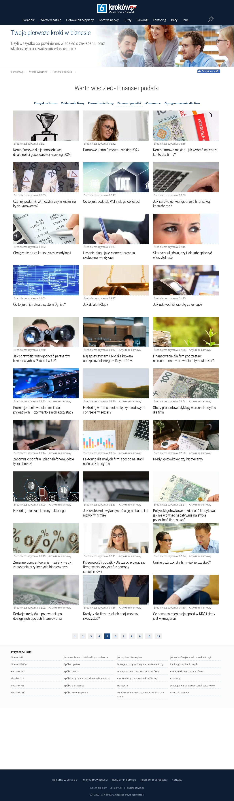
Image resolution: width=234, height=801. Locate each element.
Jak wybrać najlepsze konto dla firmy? (190, 720)
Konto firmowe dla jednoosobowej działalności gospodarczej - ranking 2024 (44, 158)
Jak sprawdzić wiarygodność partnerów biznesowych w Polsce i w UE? (43, 389)
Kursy (127, 20)
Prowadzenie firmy (101, 103)
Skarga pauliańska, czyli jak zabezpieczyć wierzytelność (184, 274)
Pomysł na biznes (45, 103)
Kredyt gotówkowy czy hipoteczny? (179, 503)
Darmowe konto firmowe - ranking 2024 (113, 156)
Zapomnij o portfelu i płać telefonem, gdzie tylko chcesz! (45, 505)
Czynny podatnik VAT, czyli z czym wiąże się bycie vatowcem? (46, 216)
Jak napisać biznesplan (129, 720)
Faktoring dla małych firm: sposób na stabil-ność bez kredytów (111, 505)
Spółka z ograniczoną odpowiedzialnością (87, 741)
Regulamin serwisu (124, 779)
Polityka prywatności (95, 779)
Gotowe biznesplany (80, 20)
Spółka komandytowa (76, 755)
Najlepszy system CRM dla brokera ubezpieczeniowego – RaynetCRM (109, 389)
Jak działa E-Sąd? (96, 329)
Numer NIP (17, 720)
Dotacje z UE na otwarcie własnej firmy (138, 734)
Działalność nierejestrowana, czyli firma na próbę (140, 757)
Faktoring (175, 741)
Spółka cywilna (72, 727)
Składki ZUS (17, 741)
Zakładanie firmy (72, 103)
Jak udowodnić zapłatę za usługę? (179, 329)
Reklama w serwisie (64, 779)
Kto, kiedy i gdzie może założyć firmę (137, 741)
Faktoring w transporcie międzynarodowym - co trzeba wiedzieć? (116, 447)
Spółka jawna (71, 734)
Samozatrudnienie (180, 755)
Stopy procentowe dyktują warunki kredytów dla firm (179, 447)
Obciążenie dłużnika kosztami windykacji (44, 271)
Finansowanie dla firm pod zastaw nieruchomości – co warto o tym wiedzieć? (185, 389)
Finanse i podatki (129, 103)
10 (148, 699)
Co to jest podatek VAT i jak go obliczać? (113, 214)
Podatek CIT (17, 755)
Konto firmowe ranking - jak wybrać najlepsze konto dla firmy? (180, 158)
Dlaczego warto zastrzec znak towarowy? (192, 748)
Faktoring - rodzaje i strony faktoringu (41, 561)
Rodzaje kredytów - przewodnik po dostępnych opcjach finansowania (39, 678)
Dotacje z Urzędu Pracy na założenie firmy (140, 727)
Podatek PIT (17, 748)
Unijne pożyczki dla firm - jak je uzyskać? (184, 618)
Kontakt (177, 779)
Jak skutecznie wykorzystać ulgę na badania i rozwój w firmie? (110, 563)
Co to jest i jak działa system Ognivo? (41, 329)
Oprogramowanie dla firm (182, 103)
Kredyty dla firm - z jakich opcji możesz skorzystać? (112, 678)
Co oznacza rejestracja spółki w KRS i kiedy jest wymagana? (185, 678)
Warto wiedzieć (50, 20)
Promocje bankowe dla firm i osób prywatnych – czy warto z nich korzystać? (44, 447)
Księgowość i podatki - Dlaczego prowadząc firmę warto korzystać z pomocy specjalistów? (109, 623)
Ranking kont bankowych (184, 727)
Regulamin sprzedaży (153, 779)
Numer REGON (19, 727)
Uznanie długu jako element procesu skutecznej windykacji (110, 274)
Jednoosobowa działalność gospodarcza (86, 720)
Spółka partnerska (74, 748)
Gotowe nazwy (109, 20)
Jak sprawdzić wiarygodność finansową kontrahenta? (183, 216)
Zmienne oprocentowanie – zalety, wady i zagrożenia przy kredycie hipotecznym (44, 620)
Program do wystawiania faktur (187, 734)
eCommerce (152, 103)
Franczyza (122, 748)
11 (158, 699)
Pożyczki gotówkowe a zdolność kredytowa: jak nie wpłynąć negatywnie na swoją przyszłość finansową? (184, 565)
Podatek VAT (18, 734)
